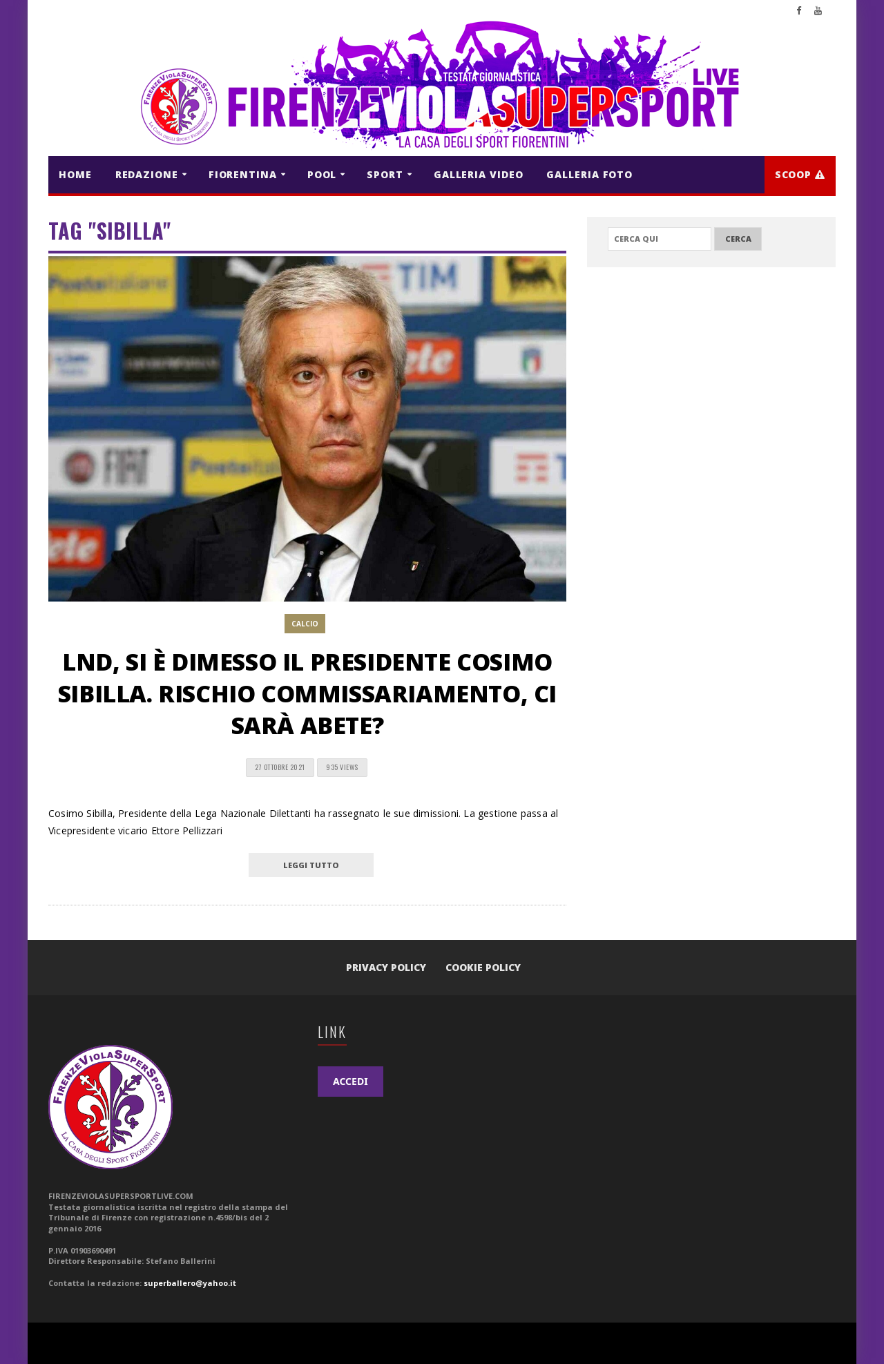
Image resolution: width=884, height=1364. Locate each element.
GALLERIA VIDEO (478, 174)
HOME (75, 174)
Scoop (800, 174)
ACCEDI (350, 1081)
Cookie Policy (483, 967)
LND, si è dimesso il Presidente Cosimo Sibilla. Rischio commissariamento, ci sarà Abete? (307, 693)
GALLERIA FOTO (589, 174)
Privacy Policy (386, 967)
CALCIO (304, 623)
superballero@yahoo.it (190, 1283)
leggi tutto (311, 865)
